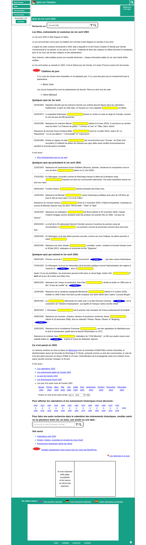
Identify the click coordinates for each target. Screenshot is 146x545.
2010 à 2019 (110, 408)
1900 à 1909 (36, 408)
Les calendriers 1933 (46, 369)
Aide (15, 6)
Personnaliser (19, 10)
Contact (87, 543)
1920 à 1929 (49, 408)
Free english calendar (52, 502)
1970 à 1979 (83, 408)
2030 (124, 408)
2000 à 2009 (104, 408)
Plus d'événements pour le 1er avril (52, 157)
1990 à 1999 (97, 408)
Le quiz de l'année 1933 (47, 376)
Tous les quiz (19, 15)
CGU (56, 543)
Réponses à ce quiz (127, 8)
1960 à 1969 (76, 408)
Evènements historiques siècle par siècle (54, 444)
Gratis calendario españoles (111, 502)
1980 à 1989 (90, 408)
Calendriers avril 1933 (46, 436)
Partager (21, 21)
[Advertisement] (75, 10)
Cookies (65, 543)
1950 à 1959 (70, 408)
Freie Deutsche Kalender (80, 502)
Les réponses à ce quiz (118, 456)
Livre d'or (76, 543)
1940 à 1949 (63, 408)
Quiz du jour (19, 2)
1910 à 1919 (42, 408)
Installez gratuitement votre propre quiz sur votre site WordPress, (69, 450)
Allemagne (73, 350)
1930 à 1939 (56, 408)
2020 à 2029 (117, 408)
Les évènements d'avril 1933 (49, 380)
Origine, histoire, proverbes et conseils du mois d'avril (60, 440)
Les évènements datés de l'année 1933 (54, 372)
